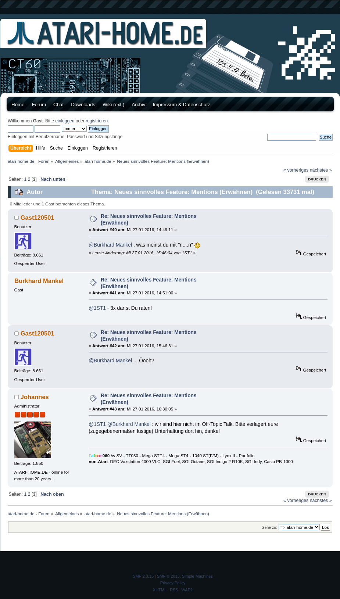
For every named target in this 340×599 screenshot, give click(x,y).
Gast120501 (37, 217)
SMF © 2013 (168, 576)
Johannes (35, 397)
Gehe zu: (269, 527)
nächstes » (321, 170)
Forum (39, 104)
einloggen (64, 120)
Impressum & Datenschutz (181, 104)
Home (18, 104)
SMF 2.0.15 (143, 576)
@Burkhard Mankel (110, 245)
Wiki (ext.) (113, 104)
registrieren (97, 120)
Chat (58, 104)
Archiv (138, 104)
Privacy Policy (172, 583)
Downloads (83, 104)
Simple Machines (197, 576)
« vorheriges (295, 170)
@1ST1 (97, 308)
